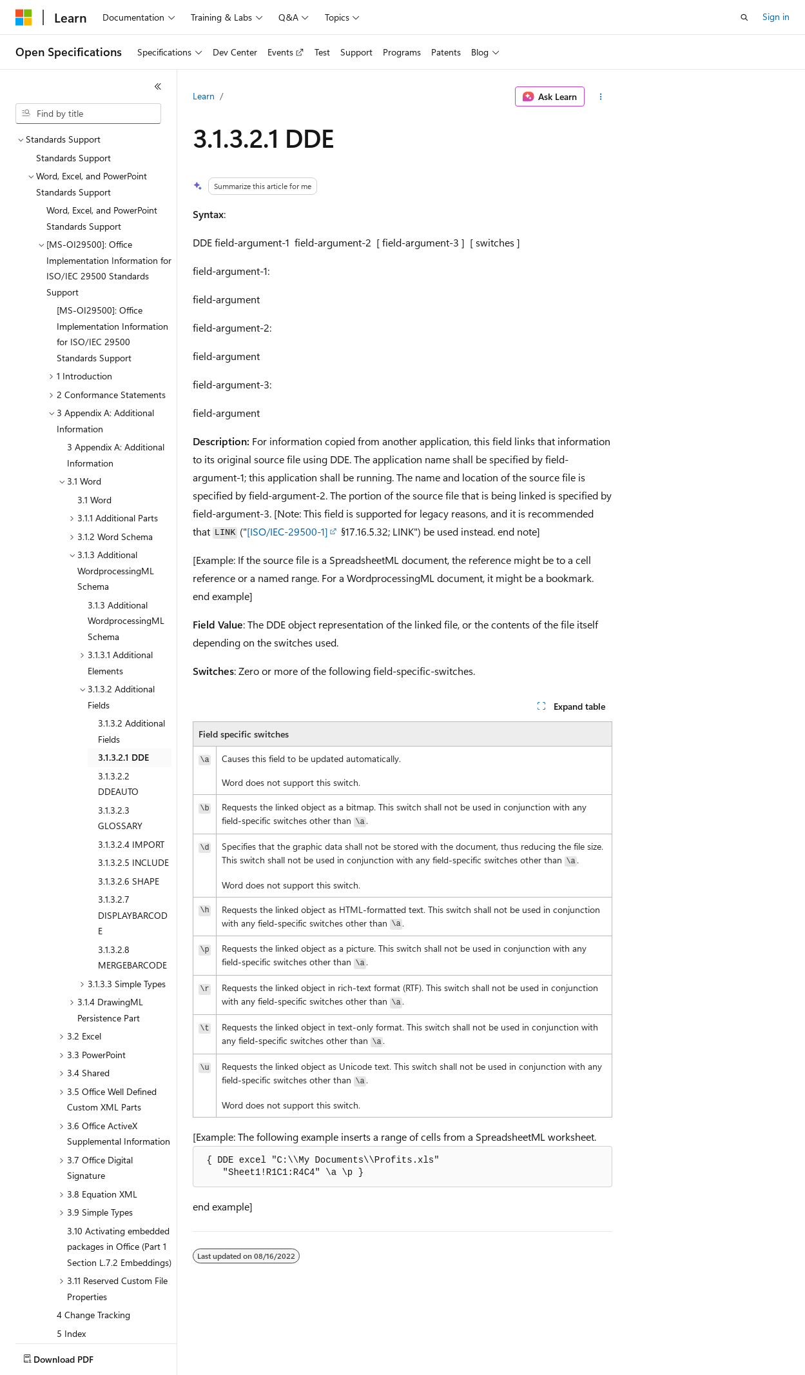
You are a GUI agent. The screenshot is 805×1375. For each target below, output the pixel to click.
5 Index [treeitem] (71, 1258)
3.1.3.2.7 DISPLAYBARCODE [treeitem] (133, 839)
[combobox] (88, 113)
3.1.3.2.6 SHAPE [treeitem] (128, 805)
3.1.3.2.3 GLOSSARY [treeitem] (120, 742)
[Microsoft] (23, 17)
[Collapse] (157, 86)
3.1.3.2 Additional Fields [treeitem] (131, 655)
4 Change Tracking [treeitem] (93, 1239)
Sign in (776, 16)
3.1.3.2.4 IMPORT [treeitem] (131, 769)
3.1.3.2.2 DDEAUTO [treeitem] (118, 708)
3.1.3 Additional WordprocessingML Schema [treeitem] (126, 545)
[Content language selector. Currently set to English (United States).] (74, 1356)
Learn (204, 96)
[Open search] (744, 17)
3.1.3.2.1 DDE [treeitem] (123, 682)
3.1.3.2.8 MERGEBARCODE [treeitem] (132, 882)
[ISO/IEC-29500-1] (287, 531)
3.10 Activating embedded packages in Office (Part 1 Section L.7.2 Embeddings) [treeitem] (119, 1171)
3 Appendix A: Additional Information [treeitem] (115, 379)
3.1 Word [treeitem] (94, 424)
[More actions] (601, 96)
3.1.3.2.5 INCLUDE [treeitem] (133, 787)
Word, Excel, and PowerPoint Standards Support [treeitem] (101, 142)
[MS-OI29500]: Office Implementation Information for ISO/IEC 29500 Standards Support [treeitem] (112, 258)
